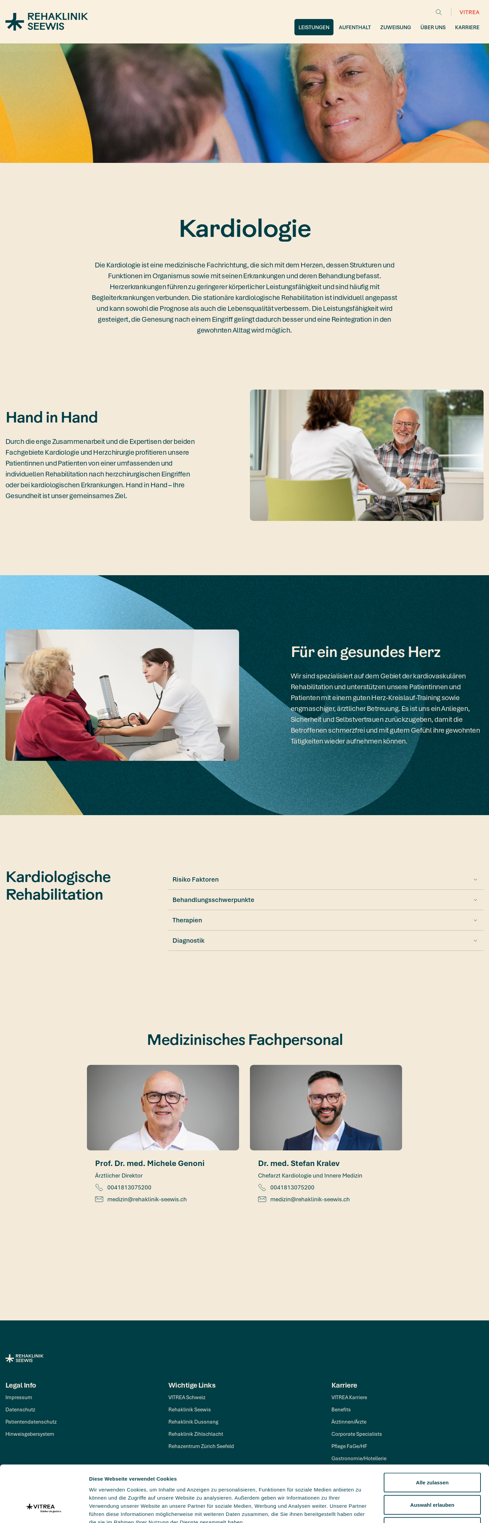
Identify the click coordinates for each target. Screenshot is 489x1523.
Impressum (18, 1397)
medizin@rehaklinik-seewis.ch (141, 1199)
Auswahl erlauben (432, 1456)
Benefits (341, 1409)
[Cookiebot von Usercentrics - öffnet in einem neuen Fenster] (44, 1510)
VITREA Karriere (349, 1397)
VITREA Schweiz (186, 1397)
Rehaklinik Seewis (189, 1409)
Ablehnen (432, 1478)
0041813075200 (123, 1187)
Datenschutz (20, 1409)
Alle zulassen (432, 1434)
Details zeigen (361, 1509)
